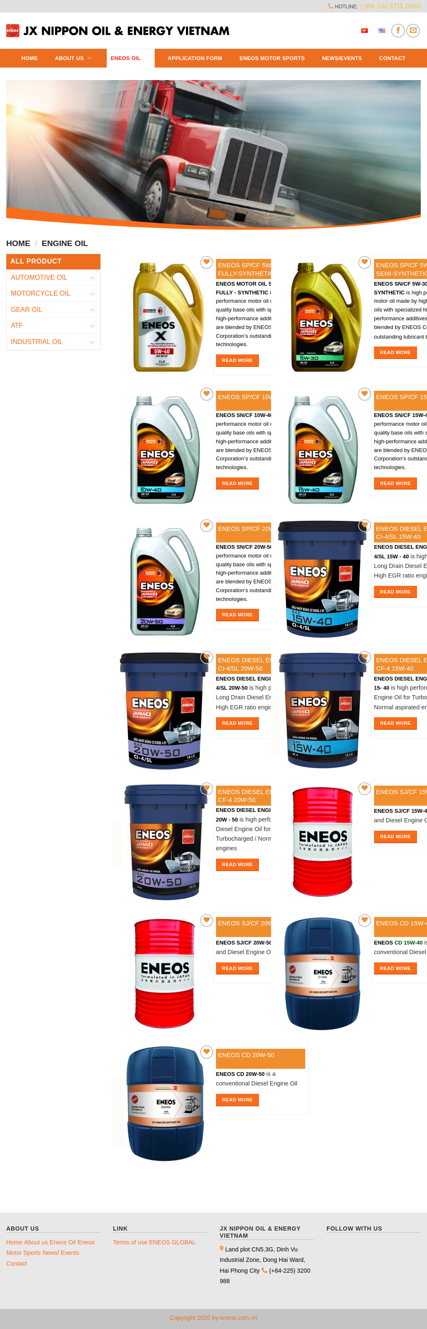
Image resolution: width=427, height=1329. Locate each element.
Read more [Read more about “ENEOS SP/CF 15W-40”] (395, 483)
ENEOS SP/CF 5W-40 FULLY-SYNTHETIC (249, 269)
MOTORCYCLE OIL (40, 293)
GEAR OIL (27, 309)
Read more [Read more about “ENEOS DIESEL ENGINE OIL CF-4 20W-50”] (237, 864)
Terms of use (130, 1242)
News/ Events (61, 1252)
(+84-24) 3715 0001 (390, 6)
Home (29, 58)
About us (74, 58)
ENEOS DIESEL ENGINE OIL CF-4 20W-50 (259, 796)
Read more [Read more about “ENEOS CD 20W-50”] (237, 1099)
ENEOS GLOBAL (172, 1242)
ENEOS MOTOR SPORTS (272, 58)
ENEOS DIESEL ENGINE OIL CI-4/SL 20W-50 (259, 664)
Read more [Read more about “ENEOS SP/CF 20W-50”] (237, 614)
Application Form (195, 58)
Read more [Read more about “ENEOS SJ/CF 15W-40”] (395, 836)
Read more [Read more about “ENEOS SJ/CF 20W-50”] (237, 968)
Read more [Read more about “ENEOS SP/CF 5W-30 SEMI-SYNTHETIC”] (395, 352)
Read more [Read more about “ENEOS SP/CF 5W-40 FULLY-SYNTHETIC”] (237, 360)
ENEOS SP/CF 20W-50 (251, 528)
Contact (392, 58)
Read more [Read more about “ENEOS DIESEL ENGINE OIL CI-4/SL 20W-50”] (237, 723)
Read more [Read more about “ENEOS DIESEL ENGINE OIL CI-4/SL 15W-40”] (395, 591)
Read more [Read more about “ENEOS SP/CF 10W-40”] (237, 483)
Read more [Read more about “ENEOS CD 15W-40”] (395, 968)
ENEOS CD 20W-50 (246, 1054)
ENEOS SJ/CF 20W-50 (250, 923)
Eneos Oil (130, 58)
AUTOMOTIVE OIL (39, 277)
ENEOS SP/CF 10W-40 (251, 396)
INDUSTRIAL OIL (37, 341)
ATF (17, 325)
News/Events (342, 58)
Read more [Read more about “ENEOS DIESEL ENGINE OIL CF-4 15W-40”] (395, 723)
